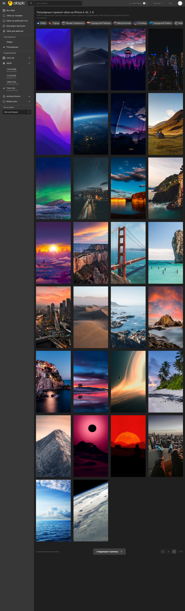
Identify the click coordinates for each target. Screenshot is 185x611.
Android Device (11, 96)
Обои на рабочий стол (15, 20)
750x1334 (20, 88)
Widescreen (10, 101)
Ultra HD (8, 58)
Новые (10, 42)
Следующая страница (109, 551)
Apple (7, 63)
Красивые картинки (14, 26)
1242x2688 (11, 69)
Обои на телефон (13, 15)
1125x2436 (11, 75)
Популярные (12, 47)
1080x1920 (11, 82)
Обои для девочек (13, 31)
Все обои (9, 10)
